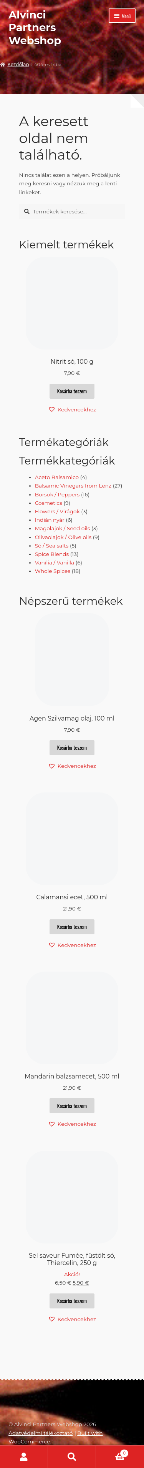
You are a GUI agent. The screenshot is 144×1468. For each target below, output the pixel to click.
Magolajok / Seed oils (62, 528)
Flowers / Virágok (57, 511)
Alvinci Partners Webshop (34, 27)
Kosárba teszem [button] (72, 391)
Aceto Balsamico (57, 477)
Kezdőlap (18, 64)
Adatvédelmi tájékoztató (40, 1433)
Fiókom (24, 1457)
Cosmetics (48, 503)
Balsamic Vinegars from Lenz (73, 486)
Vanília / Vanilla (54, 562)
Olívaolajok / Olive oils (63, 537)
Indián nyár (50, 520)
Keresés (72, 1457)
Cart (112, 1452)
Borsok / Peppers (57, 494)
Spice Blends (52, 554)
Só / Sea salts (52, 546)
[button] (72, 409)
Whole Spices (52, 571)
